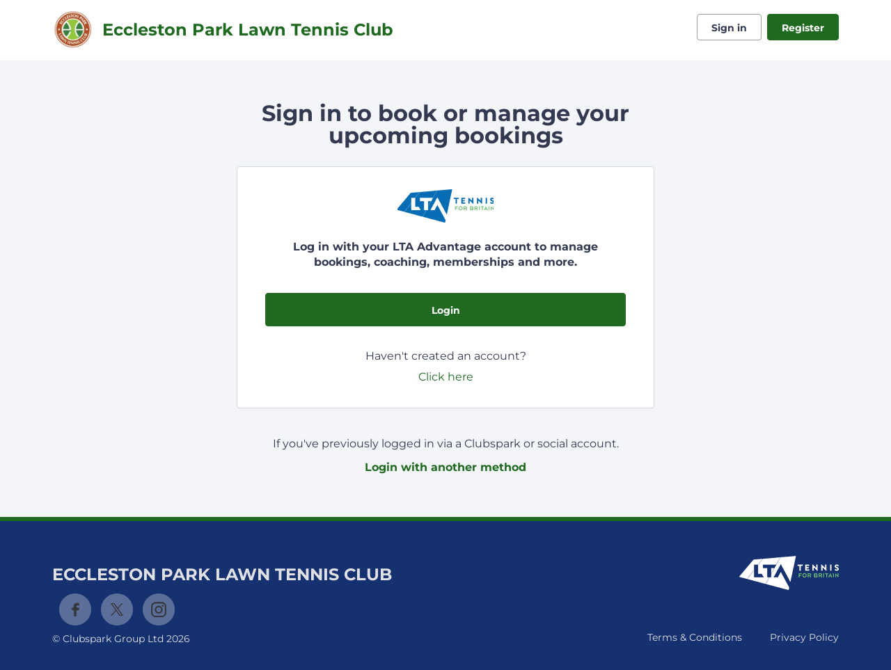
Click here (445, 376)
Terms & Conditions (694, 637)
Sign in (729, 28)
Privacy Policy (804, 637)
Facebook (75, 609)
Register (803, 28)
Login (446, 310)
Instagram (159, 609)
